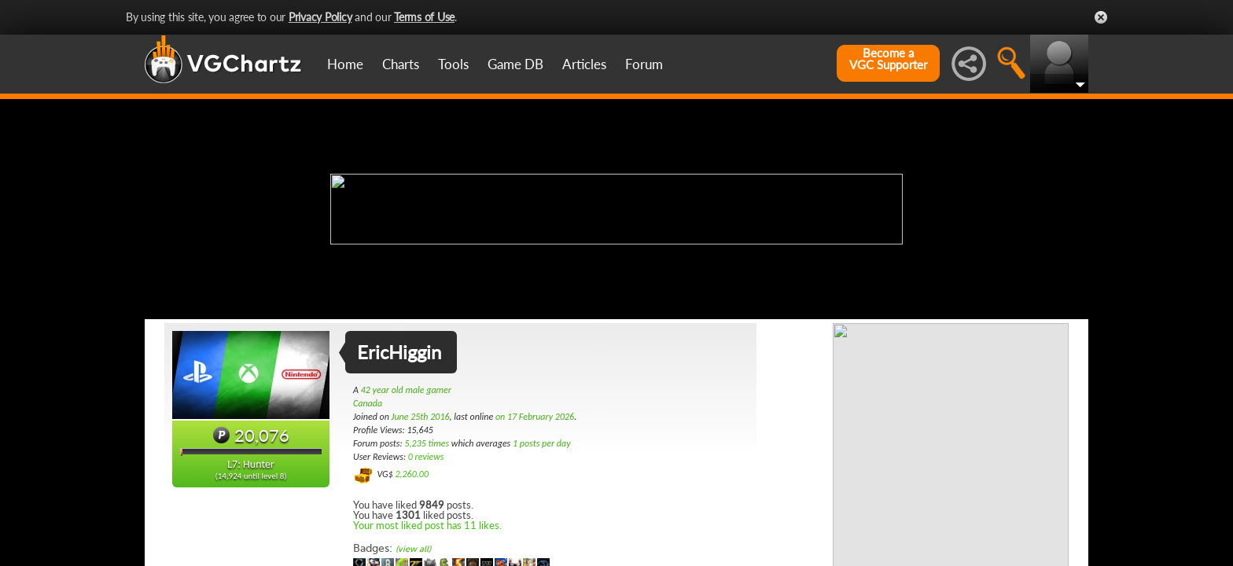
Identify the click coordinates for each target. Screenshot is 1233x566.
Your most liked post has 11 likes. (427, 525)
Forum (644, 64)
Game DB (515, 64)
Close (1101, 17)
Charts (400, 64)
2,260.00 (412, 474)
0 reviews (426, 456)
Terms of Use (424, 17)
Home (345, 64)
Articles (584, 64)
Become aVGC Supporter (888, 59)
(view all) (413, 549)
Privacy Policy (320, 17)
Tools (453, 64)
